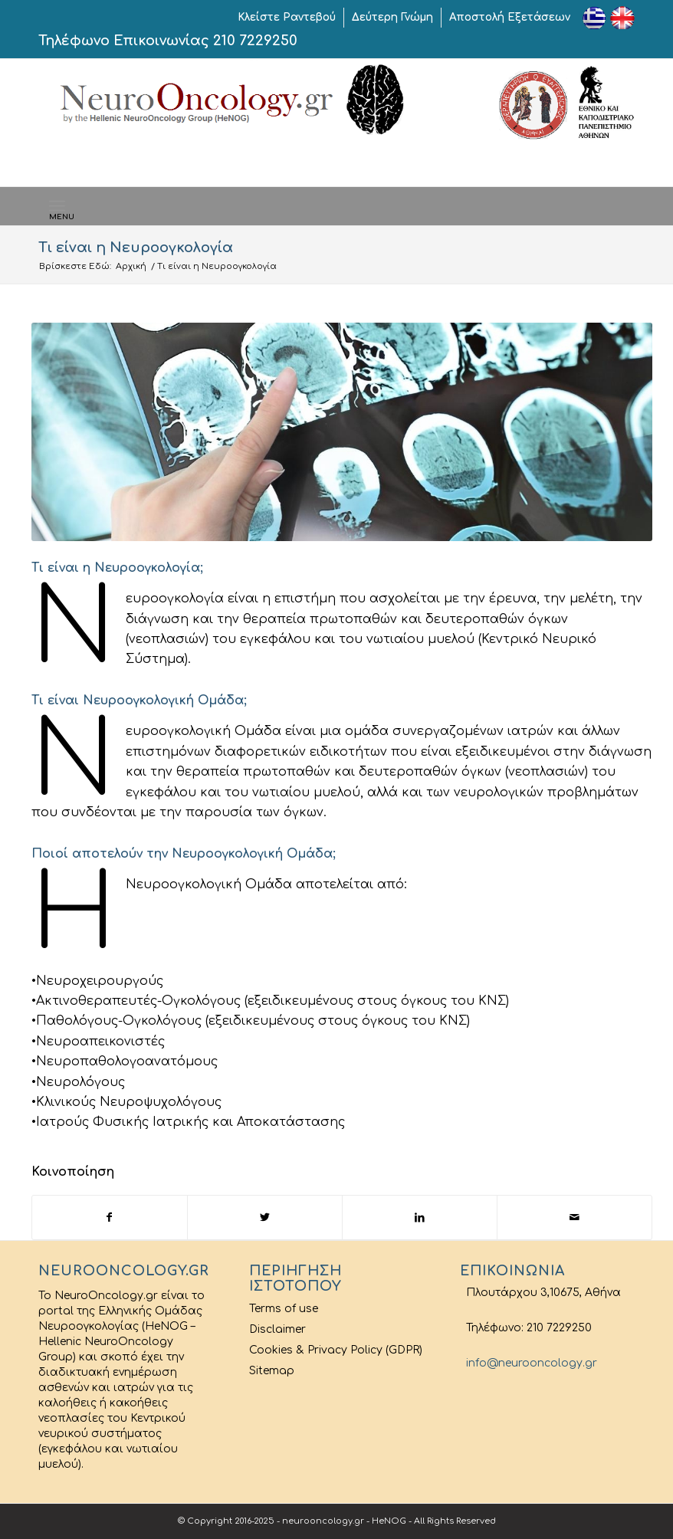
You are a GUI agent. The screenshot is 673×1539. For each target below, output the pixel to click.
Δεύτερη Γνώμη (392, 17)
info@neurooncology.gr (528, 1363)
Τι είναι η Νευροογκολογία (135, 247)
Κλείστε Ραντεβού (287, 17)
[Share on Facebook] (109, 1217)
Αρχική (131, 266)
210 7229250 (255, 40)
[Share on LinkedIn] (420, 1217)
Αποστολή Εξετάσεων (509, 17)
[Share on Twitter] (265, 1217)
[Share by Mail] (574, 1217)
